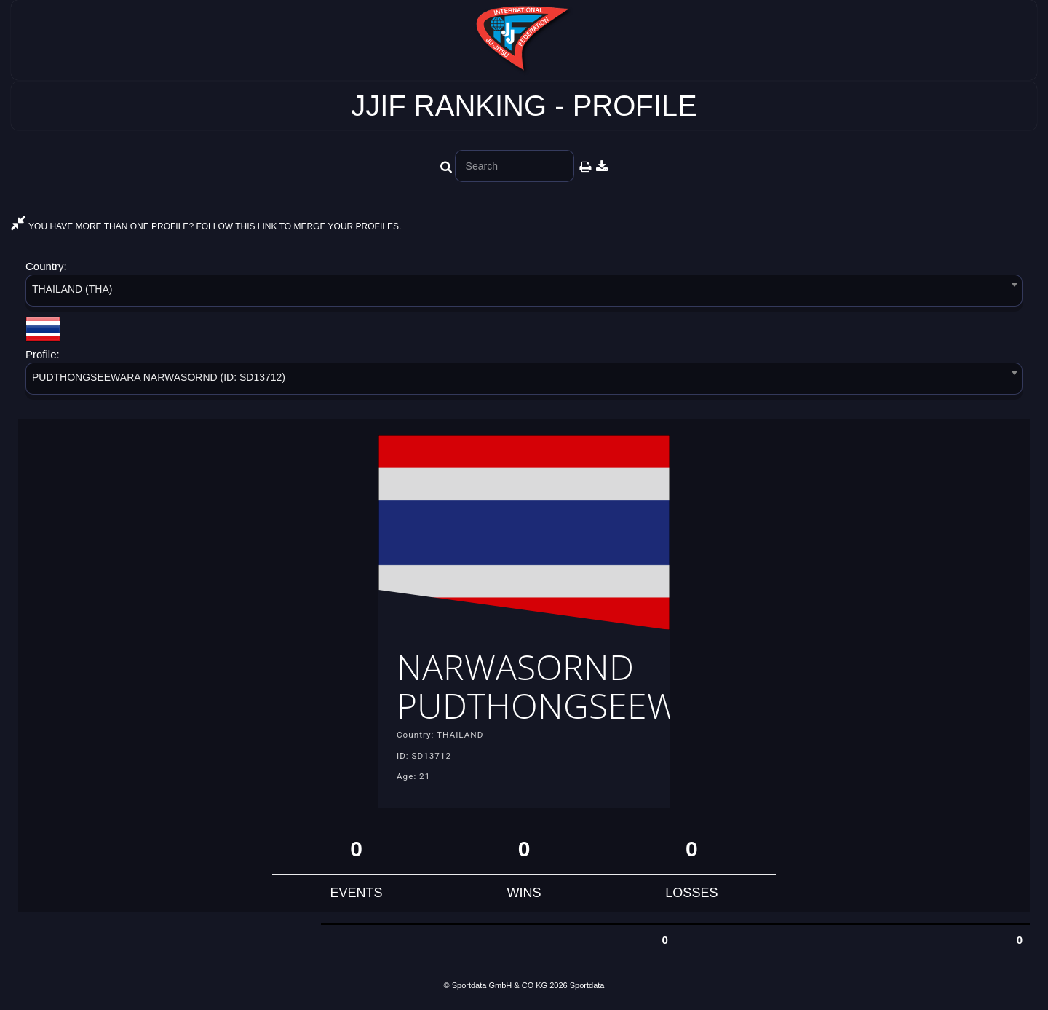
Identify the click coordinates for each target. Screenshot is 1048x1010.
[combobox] (524, 293)
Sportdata (587, 985)
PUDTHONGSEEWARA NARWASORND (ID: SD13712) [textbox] (158, 377)
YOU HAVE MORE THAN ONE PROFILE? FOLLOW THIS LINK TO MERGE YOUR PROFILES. (206, 226)
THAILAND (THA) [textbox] (72, 289)
